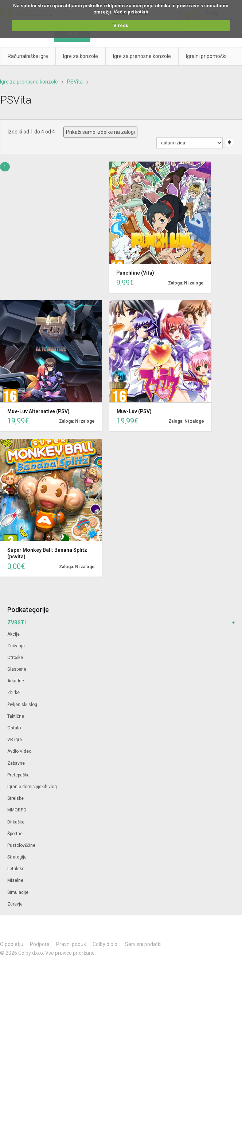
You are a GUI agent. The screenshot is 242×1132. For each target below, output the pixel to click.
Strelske (15, 798)
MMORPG (16, 810)
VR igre (14, 739)
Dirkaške (15, 822)
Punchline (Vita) (135, 273)
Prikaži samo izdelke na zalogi (100, 132)
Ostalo (14, 727)
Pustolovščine (21, 845)
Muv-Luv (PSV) (134, 411)
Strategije (17, 857)
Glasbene (16, 669)
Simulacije (17, 892)
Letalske (15, 868)
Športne (15, 833)
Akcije (13, 634)
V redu (121, 25)
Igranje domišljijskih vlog (32, 786)
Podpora (40, 944)
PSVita (75, 82)
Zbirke (13, 692)
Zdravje (15, 904)
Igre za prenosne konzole (29, 82)
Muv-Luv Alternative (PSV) (38, 411)
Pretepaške (18, 775)
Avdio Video (19, 751)
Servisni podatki (143, 944)
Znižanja (16, 645)
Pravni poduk (71, 944)
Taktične (15, 716)
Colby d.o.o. (105, 944)
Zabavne (16, 763)
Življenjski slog (22, 704)
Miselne (15, 880)
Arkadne (15, 680)
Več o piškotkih (131, 12)
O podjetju (11, 944)
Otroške (15, 657)
